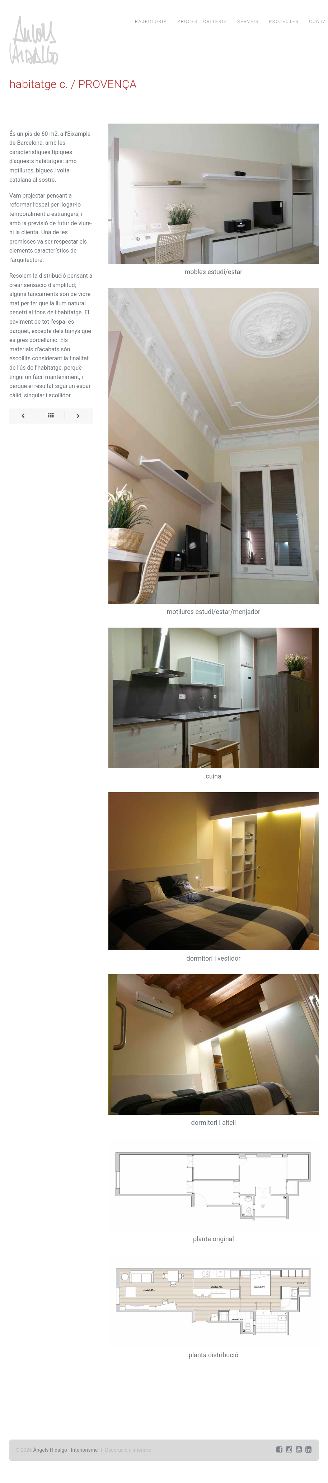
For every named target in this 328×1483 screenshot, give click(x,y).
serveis (248, 21)
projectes (284, 21)
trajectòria (149, 21)
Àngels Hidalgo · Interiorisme (65, 1450)
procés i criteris (202, 21)
